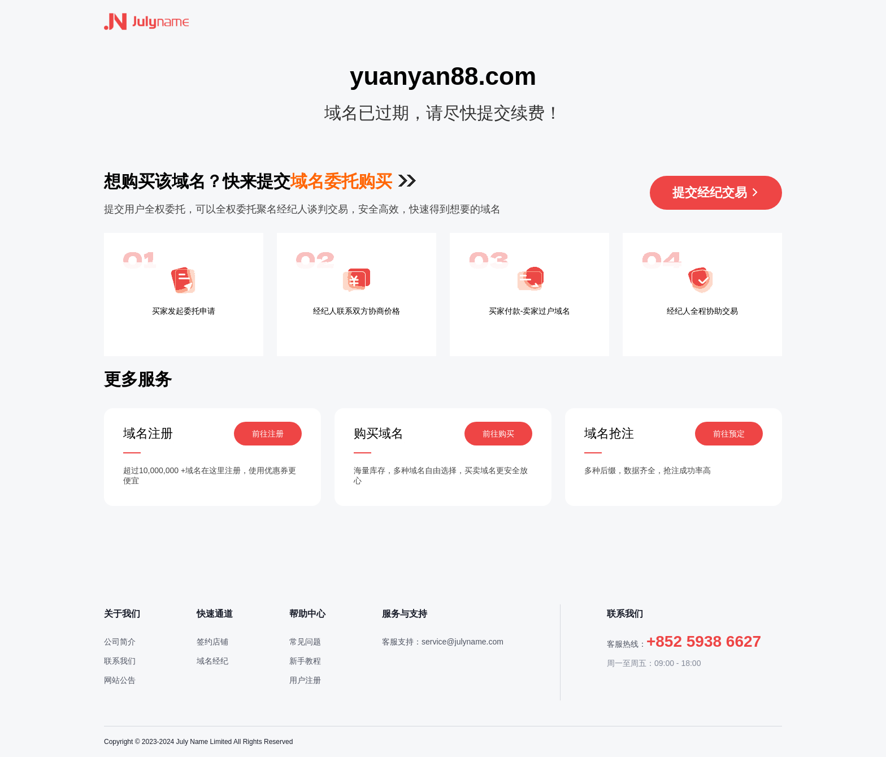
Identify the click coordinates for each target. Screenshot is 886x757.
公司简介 (120, 641)
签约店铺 (212, 641)
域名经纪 (212, 660)
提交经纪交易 (715, 192)
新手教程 (305, 660)
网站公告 (120, 680)
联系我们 (120, 660)
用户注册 (305, 680)
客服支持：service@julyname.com (442, 641)
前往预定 (729, 433)
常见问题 (305, 641)
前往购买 (498, 433)
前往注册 (268, 433)
